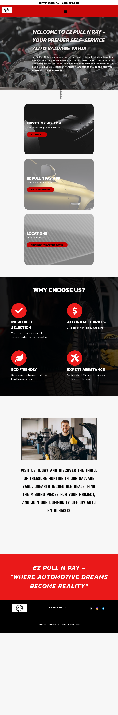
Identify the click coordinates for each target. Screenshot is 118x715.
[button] (65, 11)
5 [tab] (64, 174)
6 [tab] (68, 174)
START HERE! (36, 211)
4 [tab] (61, 174)
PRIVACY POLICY (58, 683)
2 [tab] (54, 174)
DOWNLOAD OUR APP (40, 266)
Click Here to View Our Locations (47, 321)
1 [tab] (50, 174)
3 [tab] (57, 174)
